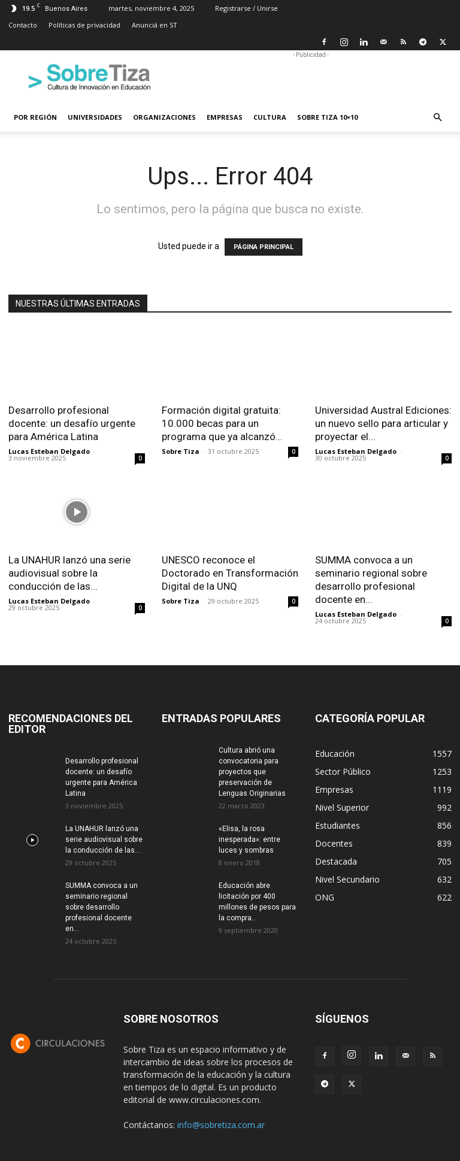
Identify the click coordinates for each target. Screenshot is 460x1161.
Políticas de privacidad (84, 24)
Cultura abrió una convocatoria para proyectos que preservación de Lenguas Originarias (252, 772)
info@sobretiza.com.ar (221, 1124)
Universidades (95, 117)
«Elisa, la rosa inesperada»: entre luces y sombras (249, 839)
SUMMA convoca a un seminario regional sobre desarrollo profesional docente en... (101, 907)
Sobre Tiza (180, 451)
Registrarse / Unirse (246, 8)
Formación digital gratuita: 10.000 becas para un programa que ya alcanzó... (222, 423)
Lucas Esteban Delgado (49, 451)
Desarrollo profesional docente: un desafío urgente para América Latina (71, 423)
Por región (35, 117)
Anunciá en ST (154, 24)
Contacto (22, 24)
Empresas (225, 117)
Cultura (269, 117)
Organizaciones (164, 117)
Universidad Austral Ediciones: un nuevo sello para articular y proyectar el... (383, 423)
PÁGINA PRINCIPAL (263, 247)
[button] (437, 117)
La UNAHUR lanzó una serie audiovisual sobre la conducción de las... (69, 573)
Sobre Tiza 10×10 (327, 117)
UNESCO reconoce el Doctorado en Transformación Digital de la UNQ (230, 573)
